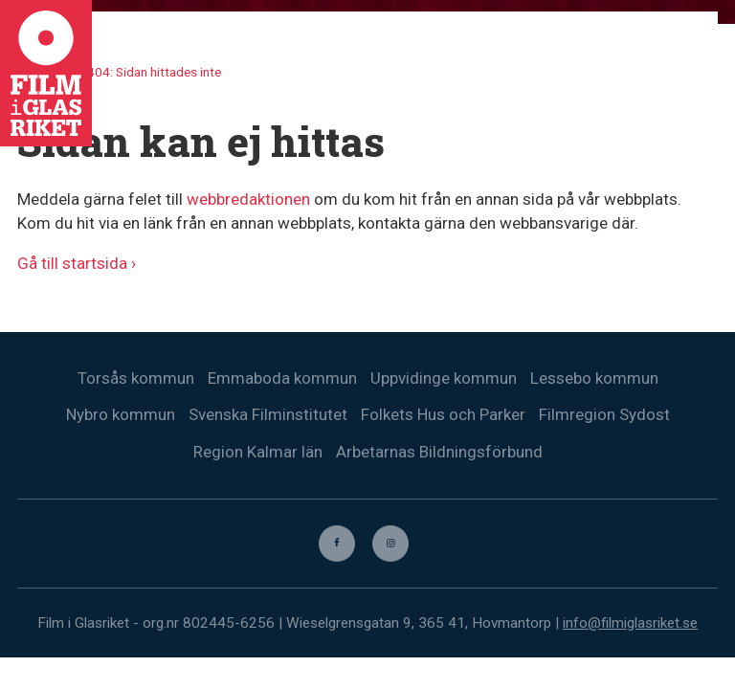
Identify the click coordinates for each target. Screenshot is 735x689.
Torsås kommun (136, 378)
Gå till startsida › (76, 263)
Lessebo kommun (594, 378)
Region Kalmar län (258, 452)
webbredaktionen (248, 199)
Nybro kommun (120, 415)
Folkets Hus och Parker (443, 415)
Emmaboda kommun (282, 378)
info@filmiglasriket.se (630, 624)
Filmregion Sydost (604, 415)
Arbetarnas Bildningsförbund (439, 452)
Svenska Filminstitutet (268, 415)
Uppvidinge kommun (443, 378)
